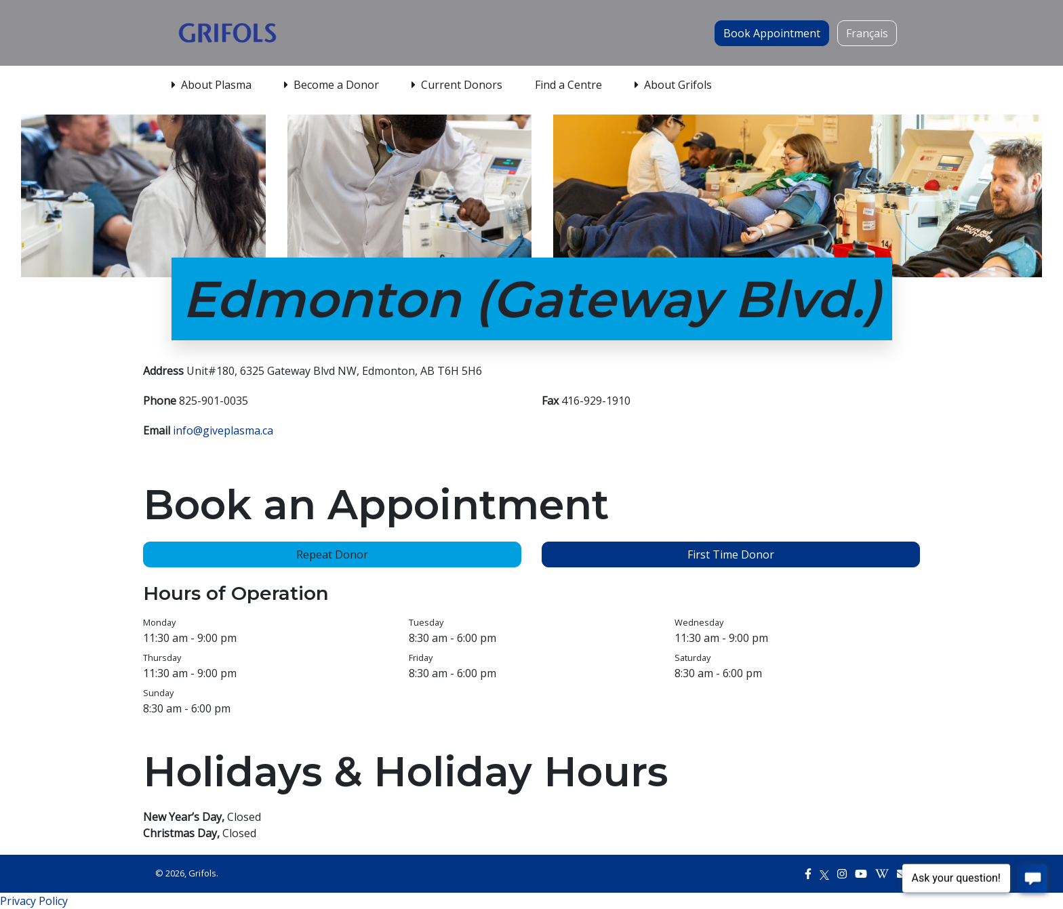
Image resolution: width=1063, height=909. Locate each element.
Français (867, 33)
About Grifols (673, 84)
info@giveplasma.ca (223, 430)
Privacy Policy (34, 900)
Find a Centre (568, 84)
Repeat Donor (332, 554)
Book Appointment (771, 33)
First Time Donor (730, 554)
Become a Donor (331, 84)
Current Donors (457, 84)
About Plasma (212, 84)
